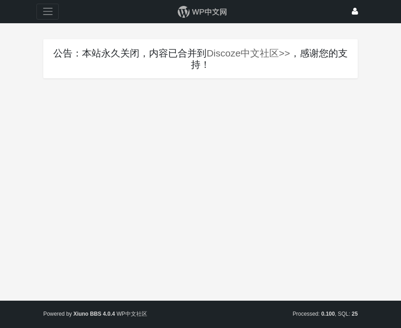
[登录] (355, 12)
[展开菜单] (47, 12)
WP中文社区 (132, 314)
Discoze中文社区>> (248, 53)
